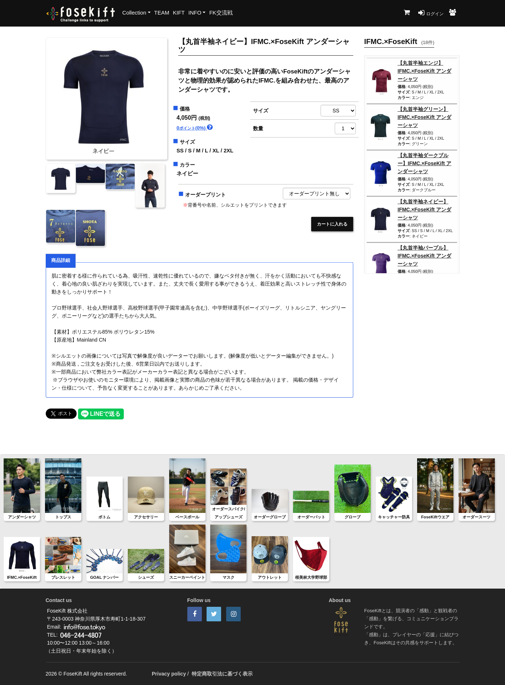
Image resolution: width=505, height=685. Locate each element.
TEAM (162, 12)
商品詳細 (60, 260)
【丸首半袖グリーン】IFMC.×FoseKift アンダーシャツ (424, 117)
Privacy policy (169, 674)
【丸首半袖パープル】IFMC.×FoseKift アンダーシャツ (424, 256)
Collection (134, 12)
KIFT (179, 12)
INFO (194, 12)
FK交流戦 (220, 12)
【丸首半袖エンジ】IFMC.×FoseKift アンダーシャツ (424, 71)
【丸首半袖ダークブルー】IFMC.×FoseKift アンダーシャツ (424, 163)
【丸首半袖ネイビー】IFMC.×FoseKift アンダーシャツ (424, 209)
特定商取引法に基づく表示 (222, 674)
